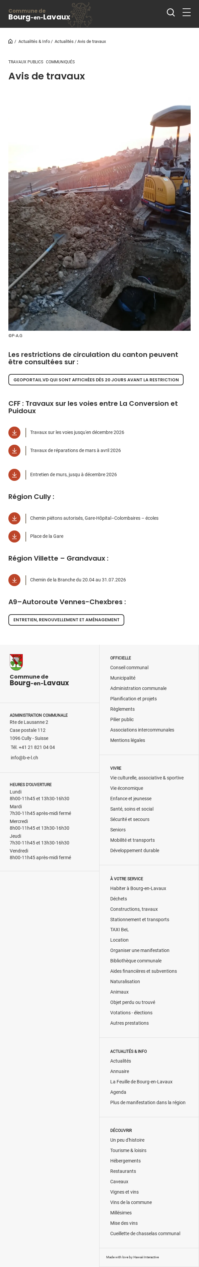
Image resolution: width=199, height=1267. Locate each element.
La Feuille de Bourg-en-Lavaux (141, 1082)
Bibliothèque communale (135, 961)
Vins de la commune (131, 1202)
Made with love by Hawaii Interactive (132, 1257)
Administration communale (138, 688)
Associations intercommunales (142, 730)
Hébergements (125, 1161)
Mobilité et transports (132, 840)
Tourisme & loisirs (128, 1150)
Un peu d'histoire (127, 1140)
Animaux (119, 992)
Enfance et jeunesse (130, 799)
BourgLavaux (39, 14)
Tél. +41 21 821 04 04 (33, 747)
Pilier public (122, 719)
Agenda (118, 1092)
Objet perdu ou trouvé (132, 1002)
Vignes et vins (124, 1192)
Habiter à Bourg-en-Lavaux (138, 888)
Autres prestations (129, 1023)
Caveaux (119, 1182)
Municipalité (122, 678)
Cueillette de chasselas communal (145, 1234)
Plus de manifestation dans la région (148, 1102)
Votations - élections (131, 1013)
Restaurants (123, 1171)
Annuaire (119, 1071)
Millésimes (121, 1213)
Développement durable (134, 850)
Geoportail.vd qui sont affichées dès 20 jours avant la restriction (96, 380)
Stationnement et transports (139, 920)
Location (119, 940)
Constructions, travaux (134, 909)
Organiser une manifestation (140, 950)
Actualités (64, 41)
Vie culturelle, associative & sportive (147, 778)
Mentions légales (127, 740)
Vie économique (126, 788)
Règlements (122, 709)
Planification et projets (133, 699)
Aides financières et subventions (143, 971)
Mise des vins (124, 1223)
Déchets (118, 899)
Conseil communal (129, 668)
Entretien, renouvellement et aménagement (66, 620)
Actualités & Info (34, 41)
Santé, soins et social (131, 809)
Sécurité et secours (129, 819)
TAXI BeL (119, 930)
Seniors (118, 830)
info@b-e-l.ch (24, 758)
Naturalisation (125, 982)
